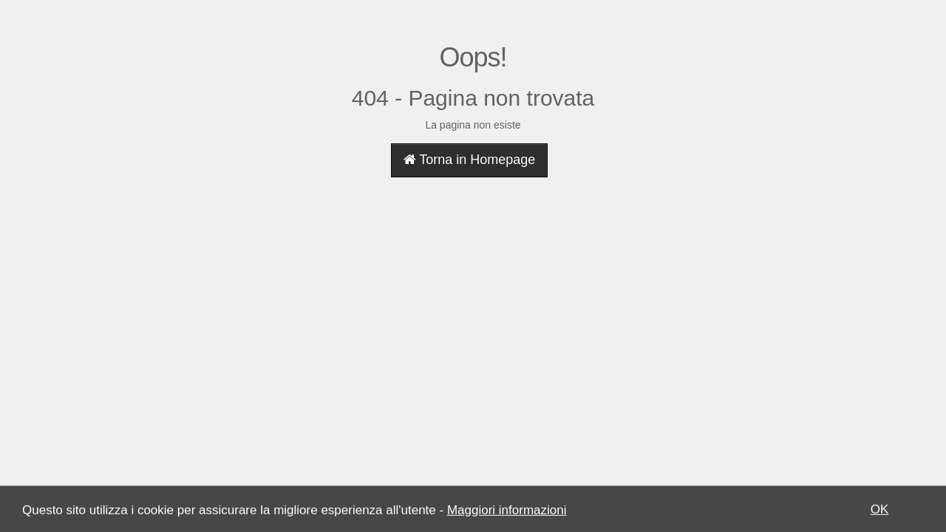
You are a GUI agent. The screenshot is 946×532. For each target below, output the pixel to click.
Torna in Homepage (470, 159)
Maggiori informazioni (507, 511)
